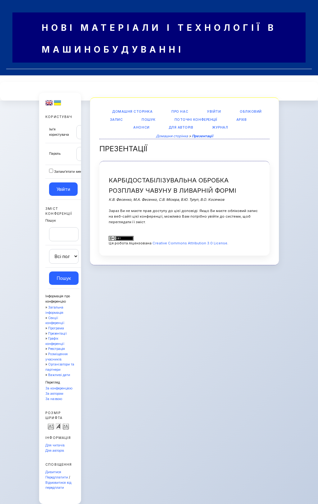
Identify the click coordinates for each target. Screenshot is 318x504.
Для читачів (55, 445)
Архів (241, 120)
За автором (54, 394)
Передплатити (56, 477)
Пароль (55, 154)
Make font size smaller (51, 426)
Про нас (179, 112)
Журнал (220, 127)
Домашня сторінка (132, 112)
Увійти (214, 112)
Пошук (149, 120)
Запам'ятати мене (69, 172)
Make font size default (58, 426)
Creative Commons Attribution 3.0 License (189, 243)
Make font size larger (66, 426)
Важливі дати (59, 375)
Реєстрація (56, 349)
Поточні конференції (196, 120)
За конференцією (58, 388)
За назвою (53, 399)
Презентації (57, 334)
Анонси (141, 127)
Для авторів (54, 451)
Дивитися (53, 472)
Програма (56, 328)
